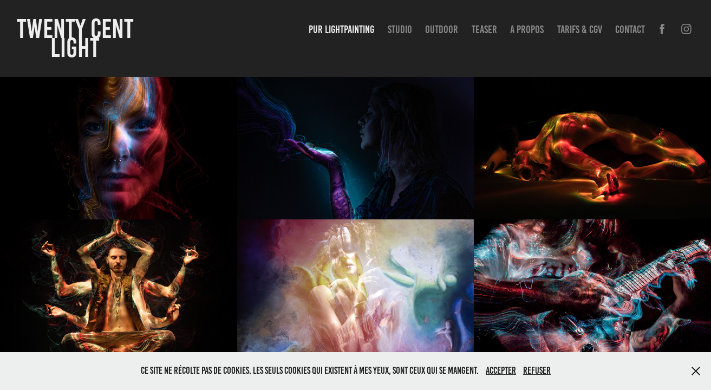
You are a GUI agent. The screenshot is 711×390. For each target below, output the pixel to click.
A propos (527, 29)
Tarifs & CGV (579, 29)
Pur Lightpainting (341, 29)
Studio (400, 29)
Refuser (537, 370)
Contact (630, 29)
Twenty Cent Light (78, 38)
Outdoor (441, 29)
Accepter (501, 370)
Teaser (484, 29)
